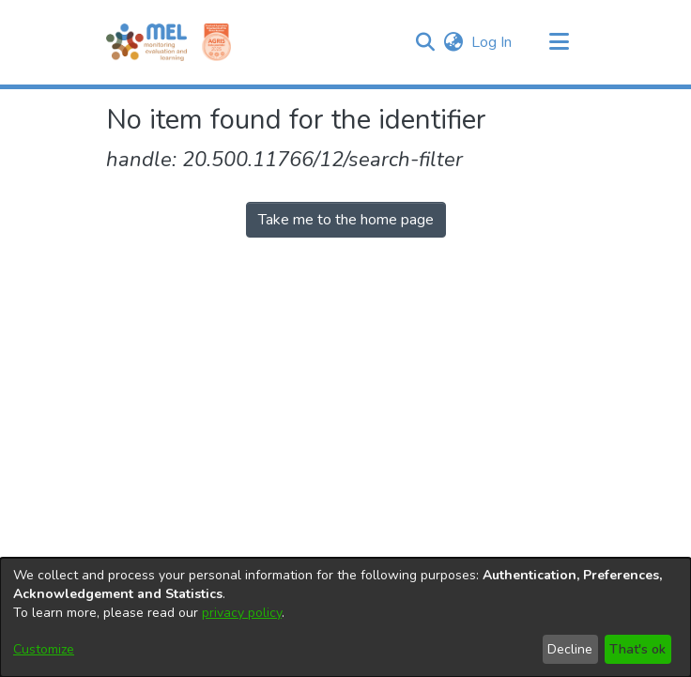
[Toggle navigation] (558, 42)
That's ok (637, 649)
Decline (569, 649)
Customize (43, 649)
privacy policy (242, 613)
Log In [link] (492, 42)
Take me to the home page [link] (346, 219)
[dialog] (345, 617)
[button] (425, 42)
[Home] (146, 42)
